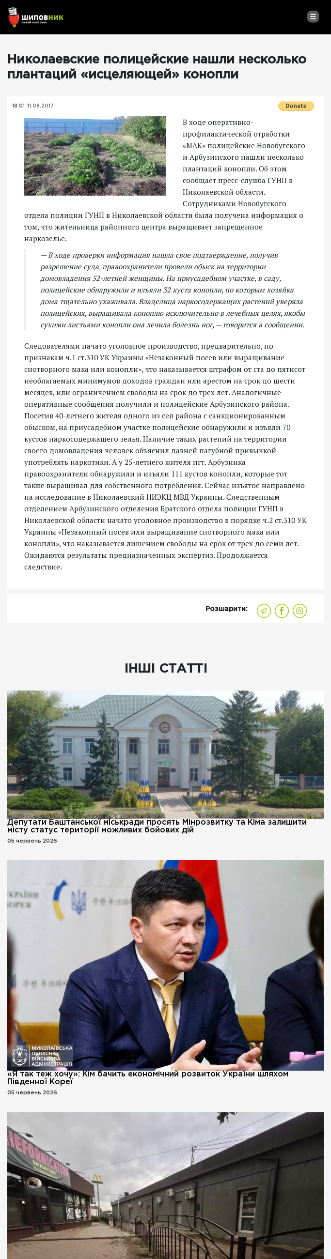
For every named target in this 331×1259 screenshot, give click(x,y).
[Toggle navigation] (313, 16)
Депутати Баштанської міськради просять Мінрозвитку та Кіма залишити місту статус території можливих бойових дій (157, 826)
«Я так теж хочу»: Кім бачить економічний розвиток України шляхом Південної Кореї (147, 1078)
